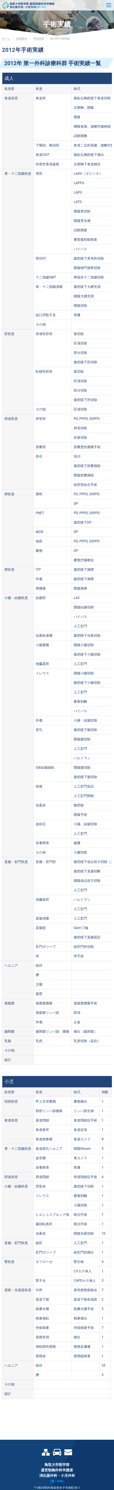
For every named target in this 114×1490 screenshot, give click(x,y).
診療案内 (21, 38)
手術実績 (38, 38)
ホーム (6, 38)
